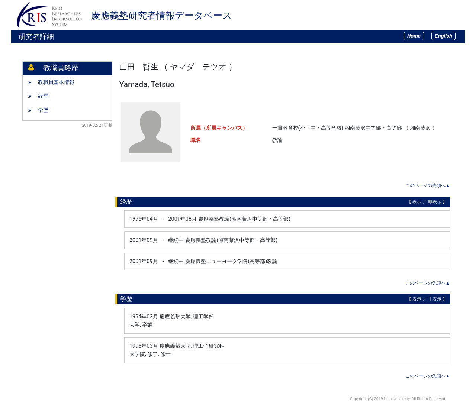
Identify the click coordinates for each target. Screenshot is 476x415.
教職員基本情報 (56, 82)
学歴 (43, 110)
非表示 (434, 201)
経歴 (43, 96)
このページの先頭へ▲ (427, 185)
